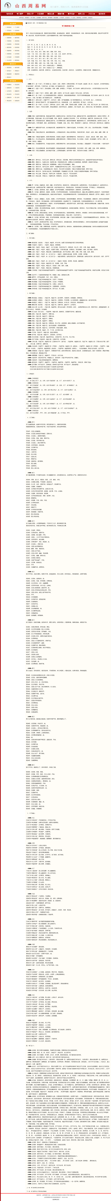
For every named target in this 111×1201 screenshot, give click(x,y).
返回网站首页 (56, 1199)
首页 (34, 23)
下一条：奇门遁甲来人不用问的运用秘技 (36, 1191)
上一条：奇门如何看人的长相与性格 (35, 1187)
